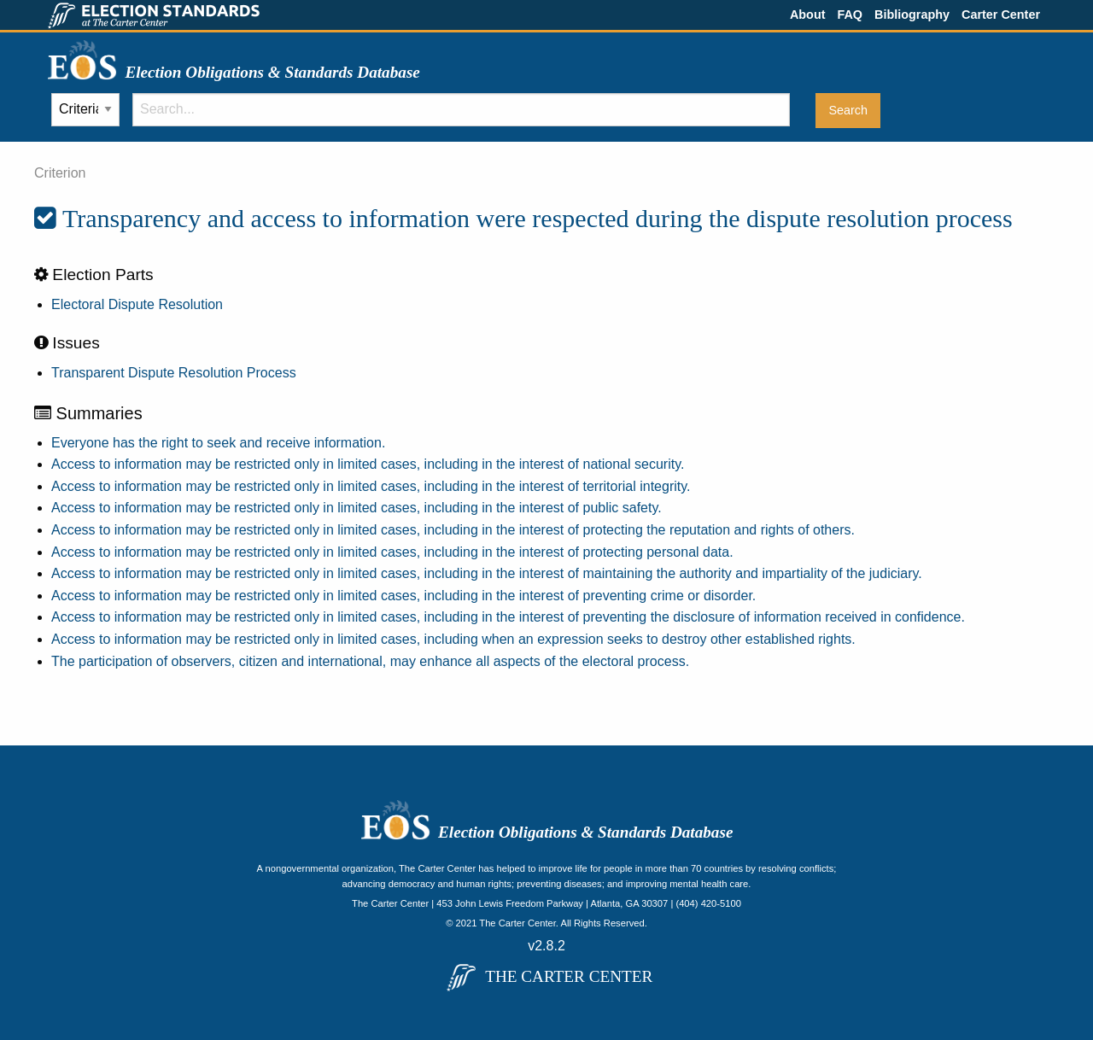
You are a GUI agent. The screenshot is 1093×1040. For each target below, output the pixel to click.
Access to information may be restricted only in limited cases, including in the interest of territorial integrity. (370, 486)
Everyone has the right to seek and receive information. (218, 442)
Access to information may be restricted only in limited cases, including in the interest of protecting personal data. (392, 552)
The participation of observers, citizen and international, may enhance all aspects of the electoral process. (370, 661)
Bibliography (912, 14)
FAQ (849, 14)
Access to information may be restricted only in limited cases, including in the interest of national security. (367, 464)
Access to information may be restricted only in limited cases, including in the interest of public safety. (356, 507)
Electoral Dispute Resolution (137, 304)
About (808, 14)
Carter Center (1000, 14)
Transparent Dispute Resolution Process (173, 372)
